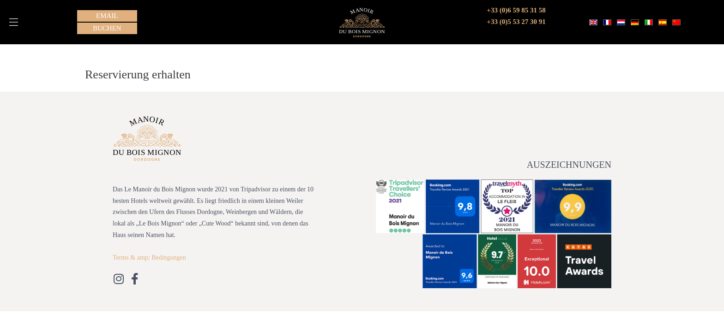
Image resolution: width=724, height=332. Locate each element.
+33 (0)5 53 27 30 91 (516, 21)
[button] (13, 22)
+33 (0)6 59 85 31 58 (516, 10)
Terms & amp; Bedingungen (149, 257)
